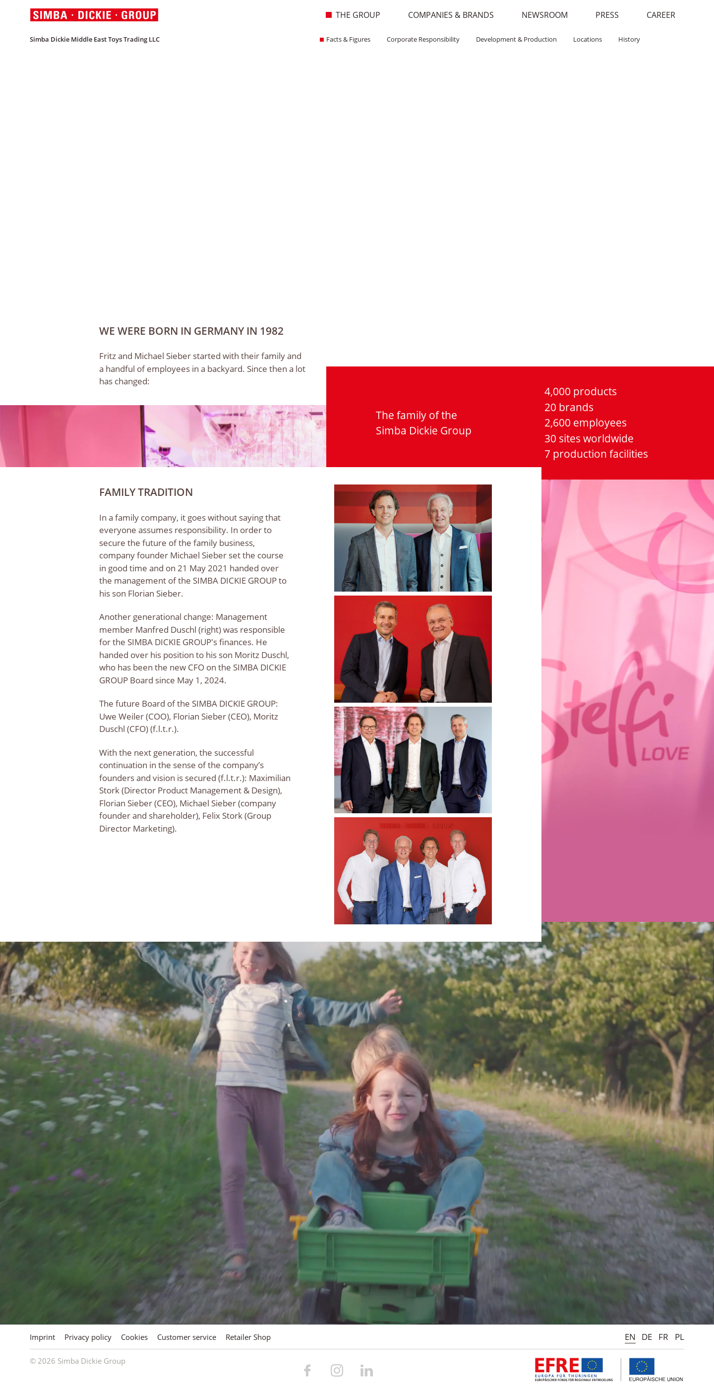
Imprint (42, 1337)
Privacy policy (88, 1337)
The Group (352, 14)
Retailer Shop (248, 1337)
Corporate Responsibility (420, 39)
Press (602, 14)
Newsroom (539, 14)
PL (679, 1336)
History (626, 39)
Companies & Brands (446, 14)
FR (663, 1336)
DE (647, 1336)
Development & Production (513, 39)
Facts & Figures (345, 39)
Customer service (186, 1337)
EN (630, 1336)
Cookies (134, 1337)
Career (655, 14)
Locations (584, 39)
